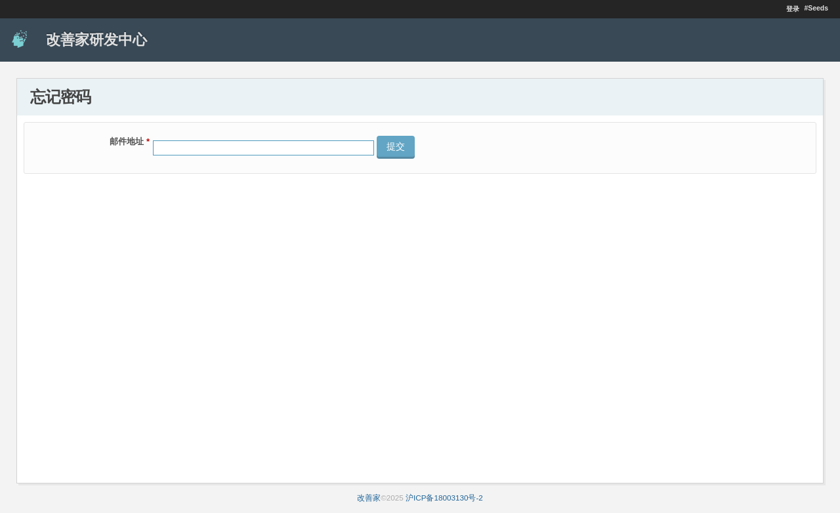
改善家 (369, 497)
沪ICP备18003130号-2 (444, 497)
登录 (792, 8)
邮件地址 (130, 141)
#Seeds (816, 8)
